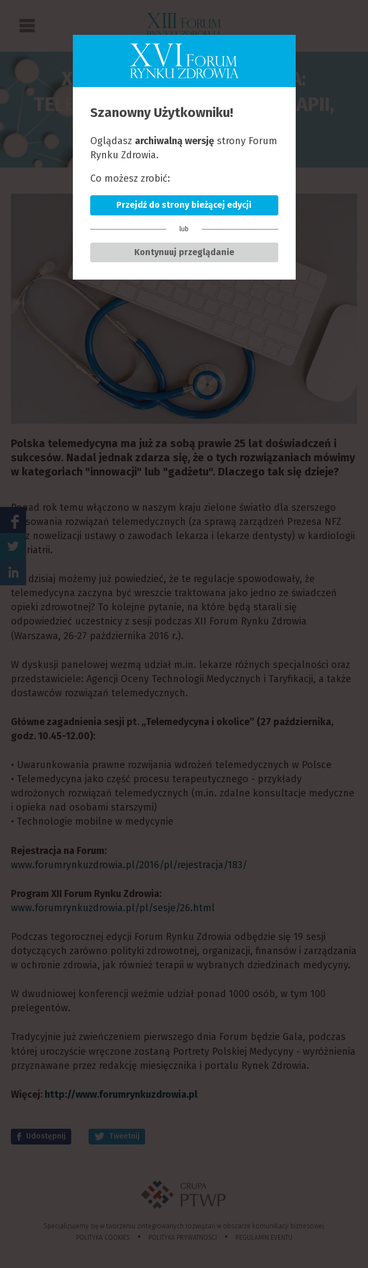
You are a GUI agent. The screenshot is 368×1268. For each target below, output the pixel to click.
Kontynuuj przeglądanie (184, 252)
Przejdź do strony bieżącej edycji (184, 205)
